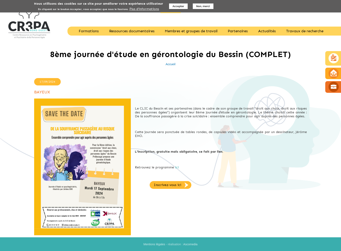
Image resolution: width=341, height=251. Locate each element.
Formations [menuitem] (89, 31)
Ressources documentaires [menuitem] (132, 31)
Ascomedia (190, 244)
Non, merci (203, 6)
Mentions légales (154, 244)
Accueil (170, 64)
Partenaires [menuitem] (238, 31)
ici (177, 167)
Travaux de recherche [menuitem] (304, 31)
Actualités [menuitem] (267, 31)
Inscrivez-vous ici (167, 185)
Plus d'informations (144, 9)
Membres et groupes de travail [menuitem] (191, 31)
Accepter (178, 6)
